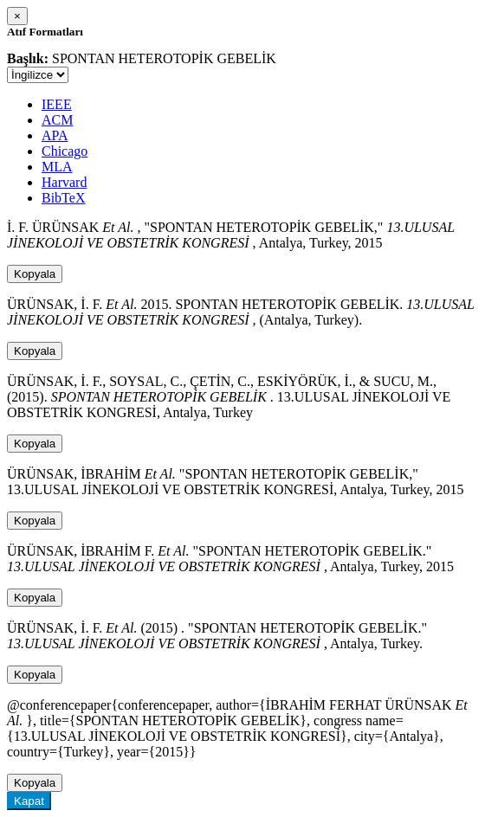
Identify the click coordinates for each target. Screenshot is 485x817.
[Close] (17, 16)
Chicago (64, 151)
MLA (57, 166)
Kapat (29, 800)
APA (55, 135)
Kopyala (34, 273)
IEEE (57, 104)
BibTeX (63, 197)
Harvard (64, 182)
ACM (57, 120)
